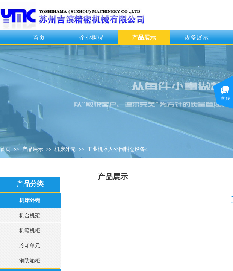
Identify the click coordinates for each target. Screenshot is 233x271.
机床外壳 (65, 149)
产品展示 (144, 37)
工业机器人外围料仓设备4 (117, 149)
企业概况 (91, 37)
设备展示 (197, 37)
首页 (39, 37)
